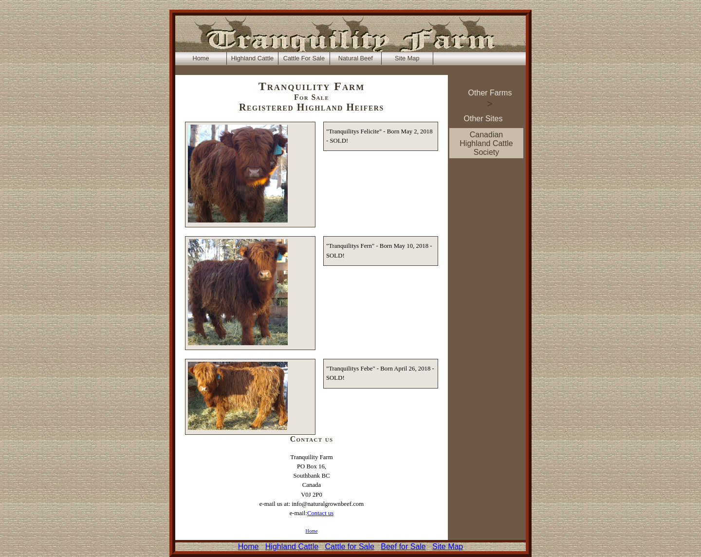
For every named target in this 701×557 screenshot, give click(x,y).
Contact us (320, 513)
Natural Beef (355, 58)
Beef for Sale (403, 546)
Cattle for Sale (349, 546)
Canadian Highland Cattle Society (486, 143)
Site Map (447, 546)
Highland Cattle (291, 546)
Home (311, 531)
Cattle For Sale (304, 58)
